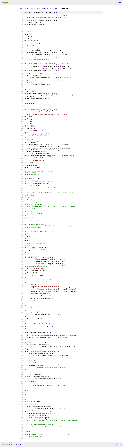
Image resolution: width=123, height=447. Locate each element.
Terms (19, 444)
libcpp (57, 8)
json (120, 444)
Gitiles (10, 444)
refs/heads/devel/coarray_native (40, 8)
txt (116, 444)
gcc (25, 8)
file (54, 12)
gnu (21, 8)
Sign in (119, 2)
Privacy (15, 444)
